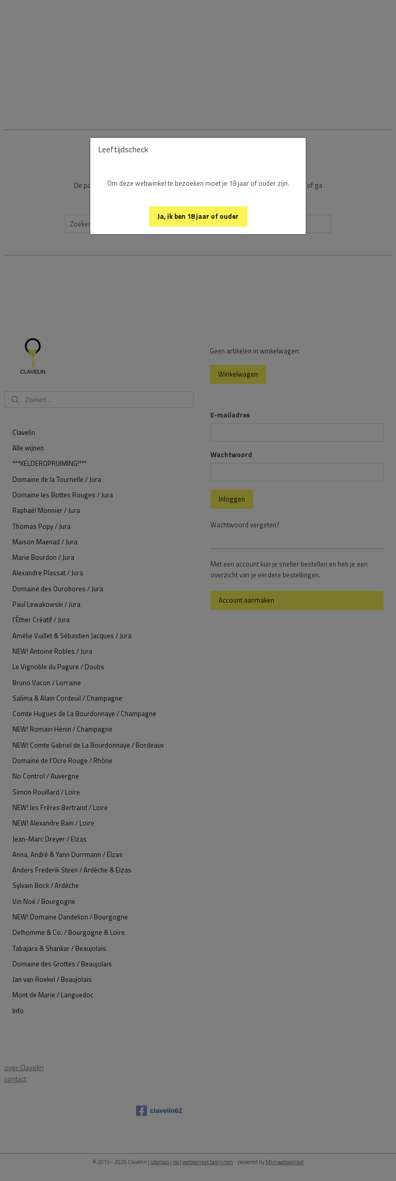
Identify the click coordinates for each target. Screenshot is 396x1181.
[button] (198, 216)
